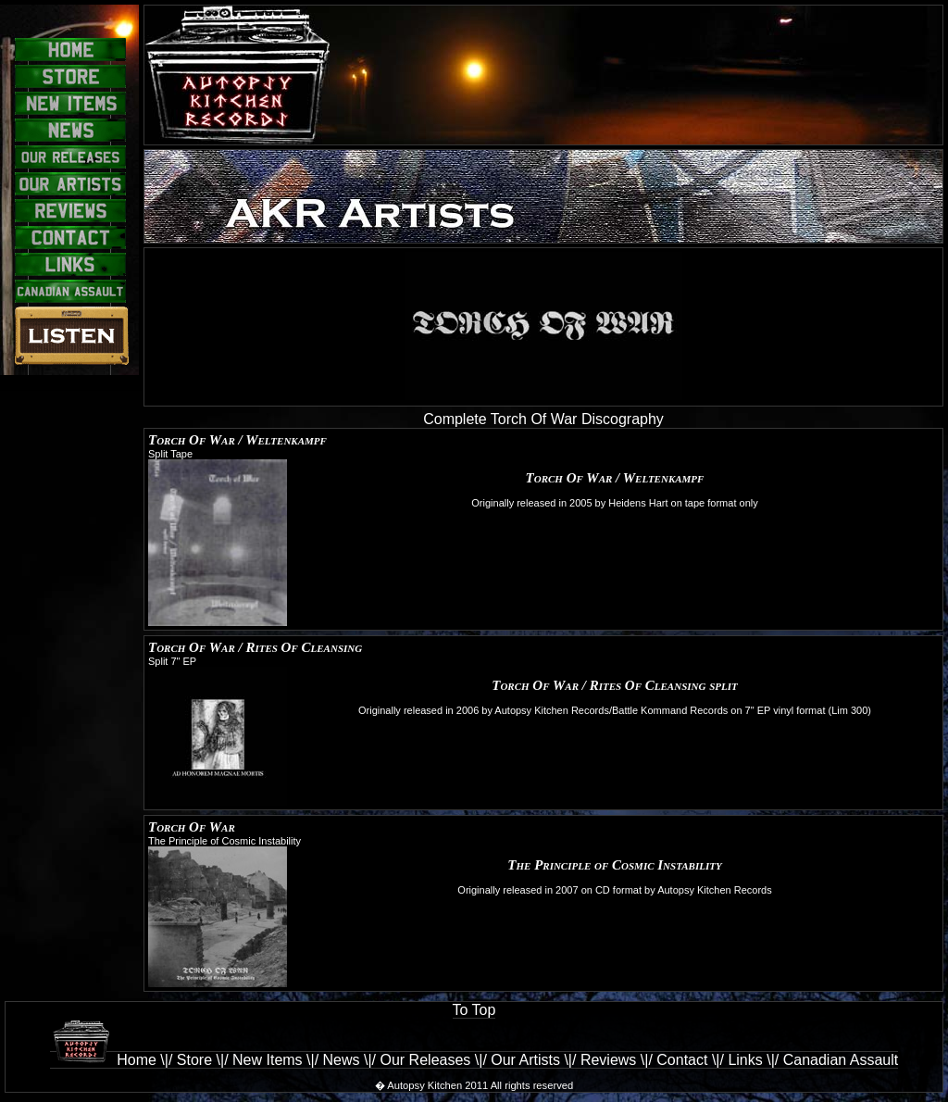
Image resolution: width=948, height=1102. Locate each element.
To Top (474, 1010)
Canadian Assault (841, 1060)
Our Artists (525, 1060)
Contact (681, 1060)
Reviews (608, 1060)
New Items (267, 1060)
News (341, 1060)
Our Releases (425, 1060)
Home (103, 1059)
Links (745, 1060)
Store (194, 1060)
